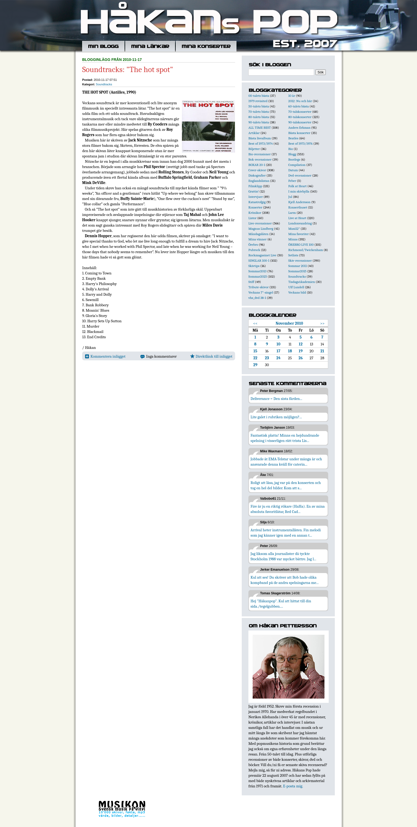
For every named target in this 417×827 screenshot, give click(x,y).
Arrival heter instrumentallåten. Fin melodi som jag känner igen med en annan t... (286, 533)
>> (322, 323)
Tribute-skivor (258, 287)
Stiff (251, 282)
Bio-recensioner (259, 154)
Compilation (297, 165)
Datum (293, 170)
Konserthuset (297, 207)
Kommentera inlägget (105, 356)
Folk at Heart (297, 186)
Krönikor (254, 213)
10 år (291, 96)
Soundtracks (104, 84)
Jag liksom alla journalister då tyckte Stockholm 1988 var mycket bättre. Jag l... (283, 556)
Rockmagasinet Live (262, 255)
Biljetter (254, 149)
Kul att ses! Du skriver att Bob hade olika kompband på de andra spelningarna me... (285, 580)
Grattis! (253, 191)
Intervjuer (255, 197)
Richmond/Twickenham (305, 250)
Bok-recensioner (260, 159)
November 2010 (289, 323)
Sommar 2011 (297, 266)
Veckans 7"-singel (260, 292)
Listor (252, 218)
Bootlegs (294, 159)
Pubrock (254, 250)
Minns (293, 239)
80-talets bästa (258, 117)
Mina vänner (257, 239)
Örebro (253, 245)
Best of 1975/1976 (300, 143)
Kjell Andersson (299, 202)
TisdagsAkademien (301, 282)
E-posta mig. (293, 786)
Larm (292, 213)
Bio (290, 149)
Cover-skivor (257, 170)
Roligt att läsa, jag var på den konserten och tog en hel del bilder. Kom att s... (286, 485)
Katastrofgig (257, 202)
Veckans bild (297, 292)
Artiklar (254, 133)
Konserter (255, 207)
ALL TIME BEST (259, 128)
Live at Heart (297, 218)
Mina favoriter (298, 234)
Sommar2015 (297, 271)
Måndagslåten (258, 234)
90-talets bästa (258, 122)
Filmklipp (255, 186)
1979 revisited (258, 101)
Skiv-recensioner (300, 260)
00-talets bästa (258, 96)
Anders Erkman (299, 128)
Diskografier (257, 175)
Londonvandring (300, 223)
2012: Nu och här (300, 101)
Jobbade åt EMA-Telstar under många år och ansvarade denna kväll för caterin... (286, 462)
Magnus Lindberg (260, 229)
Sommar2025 (257, 276)
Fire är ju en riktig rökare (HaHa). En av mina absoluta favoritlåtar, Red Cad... (288, 509)
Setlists (293, 255)
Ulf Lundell (296, 287)
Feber (292, 181)
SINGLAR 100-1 (258, 260)
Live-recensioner (260, 223)
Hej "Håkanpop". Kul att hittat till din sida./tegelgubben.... (281, 604)
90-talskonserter (299, 122)
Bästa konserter (299, 133)
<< (255, 323)
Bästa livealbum (259, 138)
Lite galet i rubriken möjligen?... (276, 417)
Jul (290, 197)
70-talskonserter (299, 112)
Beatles (293, 138)
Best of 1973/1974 (260, 143)
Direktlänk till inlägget (211, 356)
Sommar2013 (257, 271)
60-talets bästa (298, 106)
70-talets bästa (258, 112)
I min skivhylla (298, 191)
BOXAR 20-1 (256, 165)
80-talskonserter (299, 117)
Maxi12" (294, 229)
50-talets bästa (258, 106)
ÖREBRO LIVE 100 (301, 245)
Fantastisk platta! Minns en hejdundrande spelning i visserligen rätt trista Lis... (285, 438)
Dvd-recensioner (299, 175)
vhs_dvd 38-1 (257, 298)
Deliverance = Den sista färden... (276, 398)
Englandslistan (258, 181)
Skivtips (254, 266)
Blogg (292, 154)
